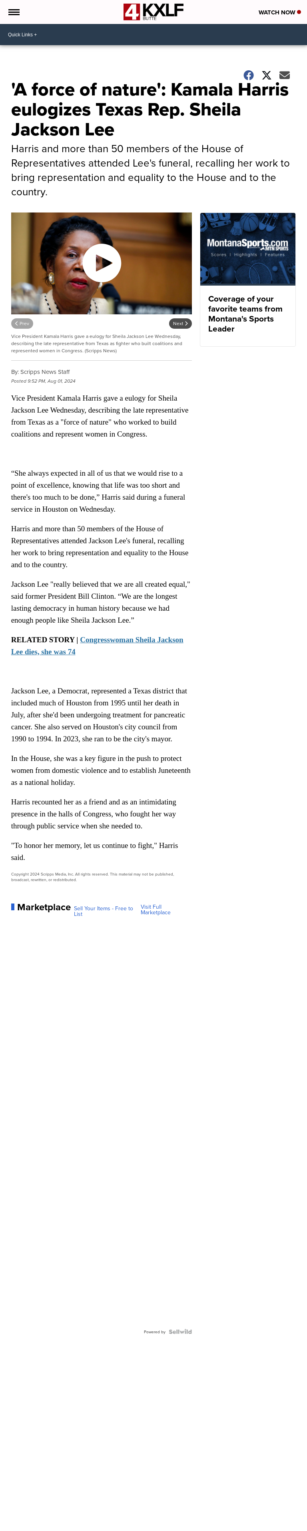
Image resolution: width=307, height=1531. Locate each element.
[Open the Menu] (13, 12)
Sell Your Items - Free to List (103, 911)
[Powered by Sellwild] (180, 1331)
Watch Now (280, 12)
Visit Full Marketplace (156, 909)
